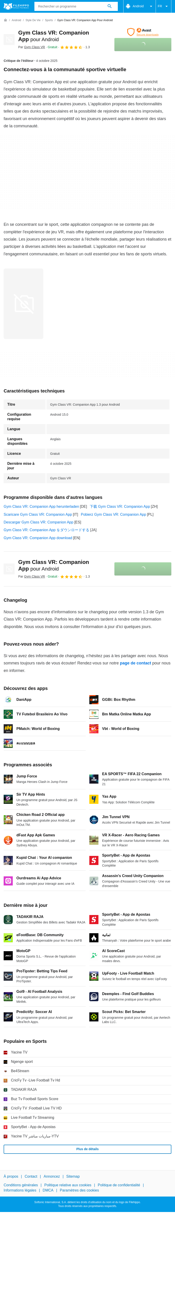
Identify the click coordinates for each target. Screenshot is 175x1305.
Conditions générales (21, 1185)
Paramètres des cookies (79, 1190)
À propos (11, 1176)
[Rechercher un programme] (109, 6)
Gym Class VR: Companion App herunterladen (41, 506)
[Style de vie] (33, 20)
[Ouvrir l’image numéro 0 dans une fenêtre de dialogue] (23, 304)
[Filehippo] (16, 6)
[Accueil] (5, 20)
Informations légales (20, 1190)
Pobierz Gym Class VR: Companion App (113, 514)
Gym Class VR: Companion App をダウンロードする (46, 530)
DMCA (48, 1190)
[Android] (16, 20)
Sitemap (73, 1176)
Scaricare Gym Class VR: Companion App (38, 514)
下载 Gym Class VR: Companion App (120, 506)
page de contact (135, 663)
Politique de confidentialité (119, 1185)
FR (163, 6)
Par (31, 47)
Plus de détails (87, 1149)
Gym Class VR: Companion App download (38, 538)
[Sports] (49, 20)
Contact (31, 1176)
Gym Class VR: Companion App (53, 565)
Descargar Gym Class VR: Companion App (38, 522)
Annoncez (52, 1176)
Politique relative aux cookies (67, 1185)
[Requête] (76, 6)
